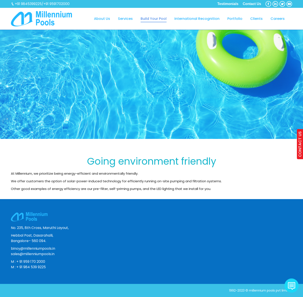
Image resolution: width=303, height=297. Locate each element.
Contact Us (252, 4)
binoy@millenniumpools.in (33, 248)
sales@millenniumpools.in (32, 253)
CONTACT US (300, 144)
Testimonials (227, 4)
